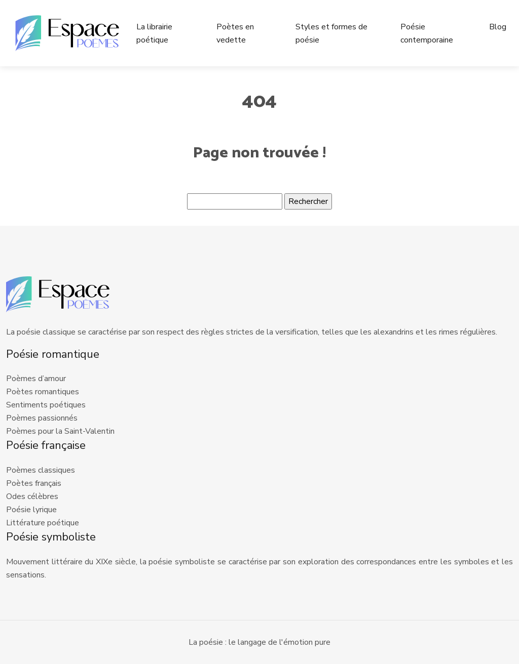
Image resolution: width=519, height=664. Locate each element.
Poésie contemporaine (426, 33)
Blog (497, 26)
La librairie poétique (154, 33)
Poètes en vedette (235, 33)
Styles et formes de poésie (331, 33)
